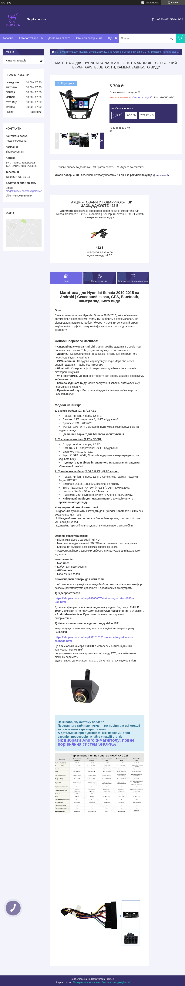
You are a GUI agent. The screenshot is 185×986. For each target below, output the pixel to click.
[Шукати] (171, 38)
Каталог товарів (28, 38)
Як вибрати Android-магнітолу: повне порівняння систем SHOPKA (96, 742)
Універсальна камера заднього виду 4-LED (99, 254)
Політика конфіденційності (116, 982)
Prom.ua (110, 979)
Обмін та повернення (89, 38)
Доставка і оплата (59, 38)
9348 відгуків (152, 2)
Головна (8, 38)
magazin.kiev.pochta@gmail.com (25, 191)
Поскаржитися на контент (86, 982)
